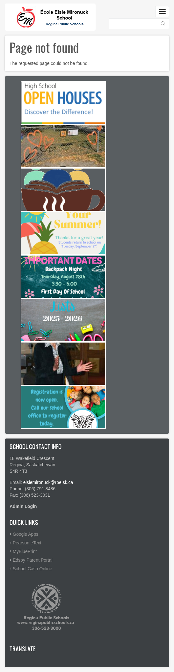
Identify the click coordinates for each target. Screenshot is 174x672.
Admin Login (23, 506)
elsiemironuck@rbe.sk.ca (48, 482)
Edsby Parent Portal (33, 560)
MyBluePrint (25, 551)
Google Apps (25, 534)
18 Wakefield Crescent (32, 458)
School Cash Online (32, 568)
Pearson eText (27, 542)
